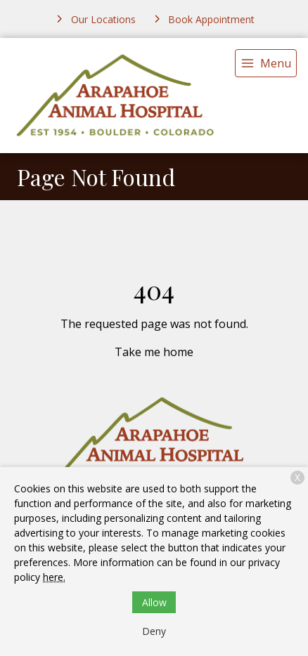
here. (54, 577)
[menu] (266, 63)
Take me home (154, 352)
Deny (154, 631)
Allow (154, 602)
